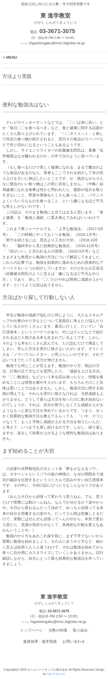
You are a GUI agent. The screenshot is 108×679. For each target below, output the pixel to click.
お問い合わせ (73, 641)
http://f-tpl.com (56, 674)
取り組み (80, 630)
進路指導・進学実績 (40, 641)
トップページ (31, 630)
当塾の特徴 (57, 630)
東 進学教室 (54, 599)
